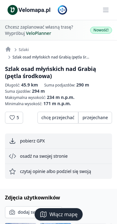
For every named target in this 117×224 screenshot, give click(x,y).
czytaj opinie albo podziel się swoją (50, 171)
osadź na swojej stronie (38, 156)
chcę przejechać (58, 117)
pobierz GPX (27, 141)
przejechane (95, 117)
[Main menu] (106, 10)
